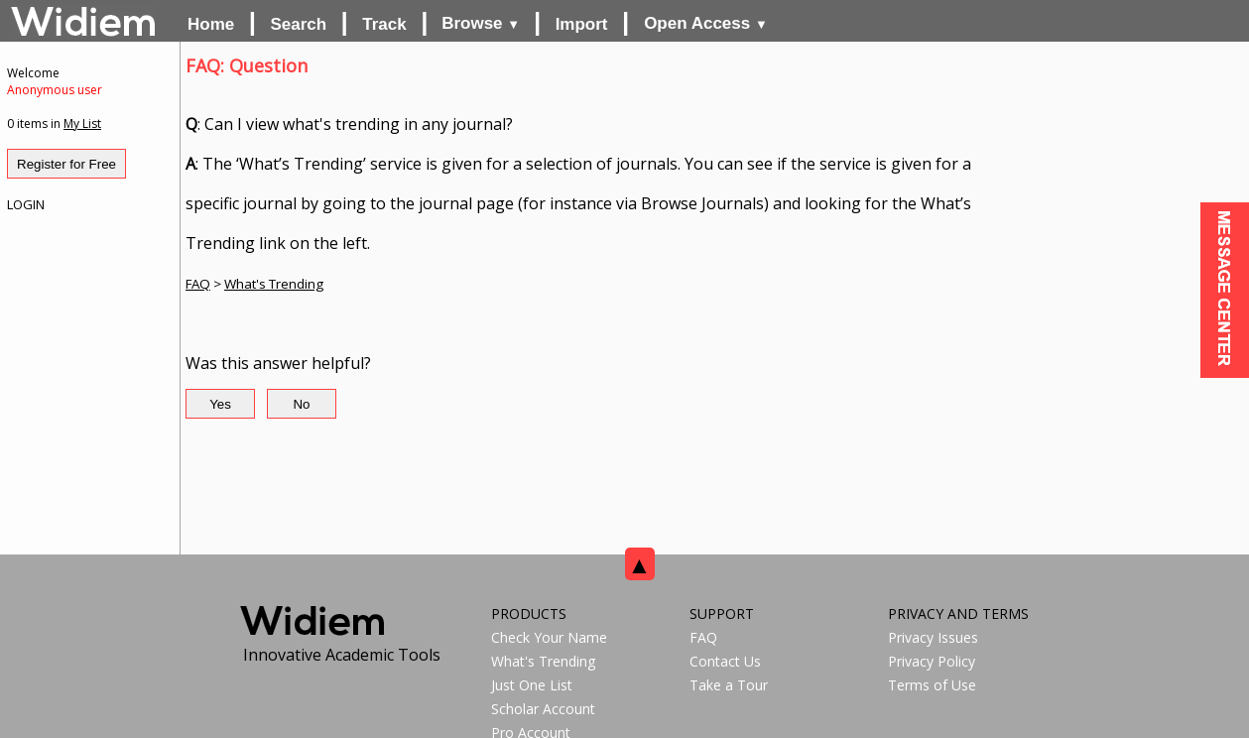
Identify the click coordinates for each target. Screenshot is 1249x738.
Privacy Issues (933, 637)
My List (82, 123)
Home (210, 24)
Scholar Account (543, 708)
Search (298, 24)
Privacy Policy (931, 661)
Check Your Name (549, 637)
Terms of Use (932, 685)
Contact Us (725, 661)
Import (582, 24)
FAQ (198, 284)
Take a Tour (728, 685)
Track (384, 24)
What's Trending (273, 284)
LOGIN (26, 204)
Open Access (706, 23)
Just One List (531, 685)
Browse (480, 23)
